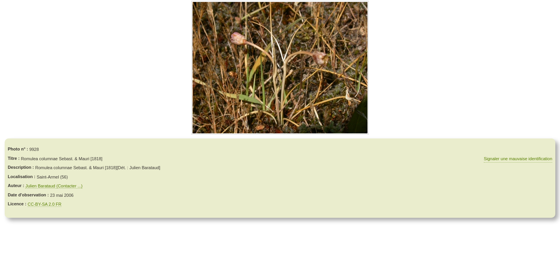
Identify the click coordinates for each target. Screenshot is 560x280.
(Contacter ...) (69, 186)
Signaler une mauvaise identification (518, 158)
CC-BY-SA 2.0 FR (44, 204)
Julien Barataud (40, 186)
